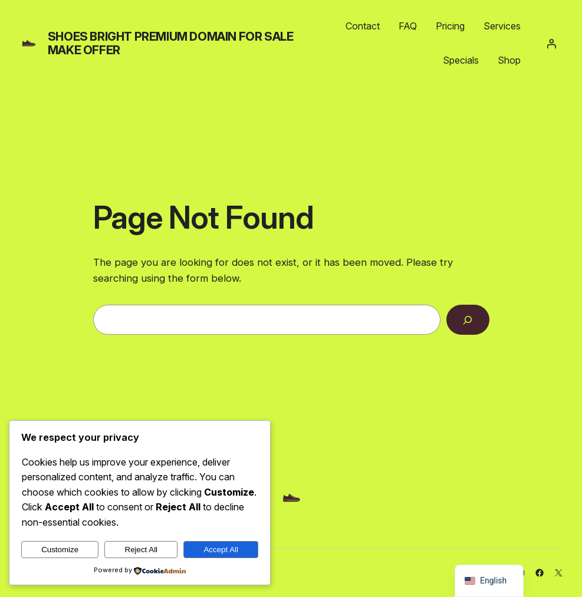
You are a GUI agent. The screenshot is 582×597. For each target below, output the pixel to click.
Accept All (220, 549)
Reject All (141, 549)
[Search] (467, 319)
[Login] (551, 43)
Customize (59, 549)
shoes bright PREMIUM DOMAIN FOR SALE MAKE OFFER (171, 43)
